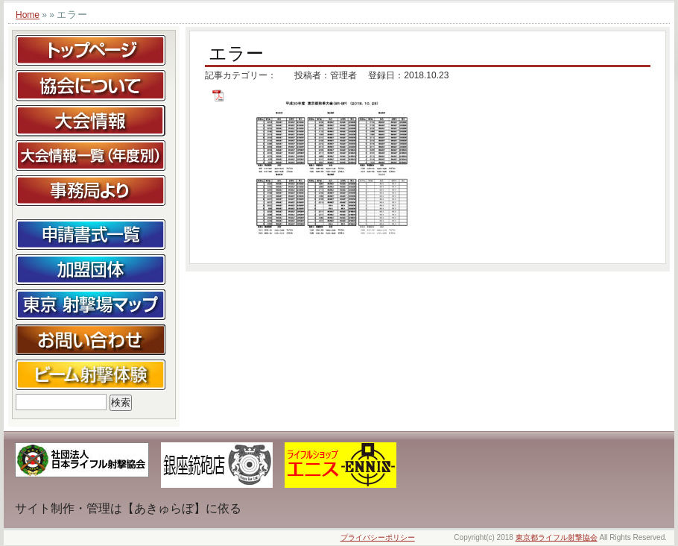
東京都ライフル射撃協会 (557, 537)
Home (27, 15)
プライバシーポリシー (377, 537)
